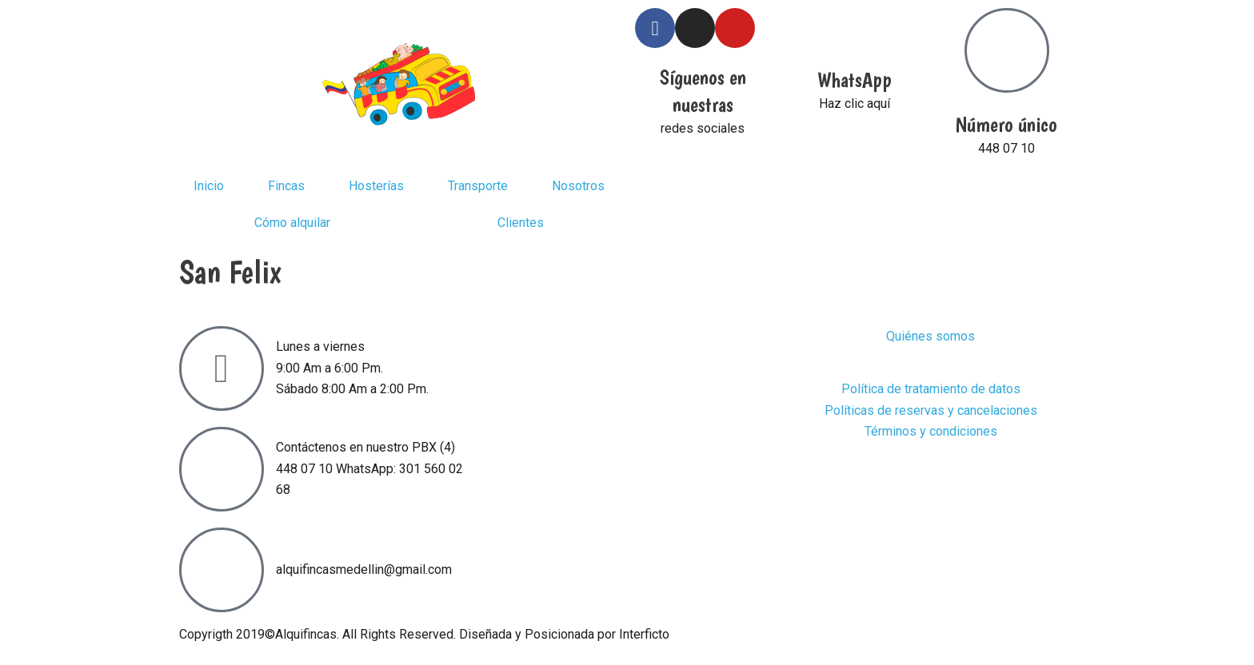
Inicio (209, 185)
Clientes (520, 222)
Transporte (478, 185)
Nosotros (578, 185)
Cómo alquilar (292, 222)
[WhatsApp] (855, 28)
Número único (1006, 124)
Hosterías (376, 185)
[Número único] (1006, 50)
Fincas (286, 185)
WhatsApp (854, 79)
